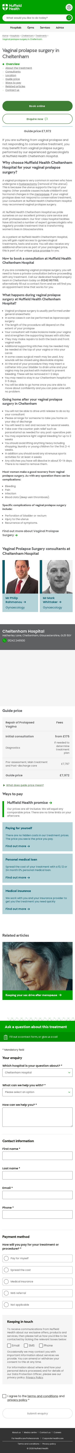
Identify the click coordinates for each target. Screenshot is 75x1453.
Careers (57, 1432)
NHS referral (15, 1293)
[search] (37, 17)
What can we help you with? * (24, 1085)
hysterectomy (28, 184)
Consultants (13, 72)
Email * (7, 1188)
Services (45, 27)
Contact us (12, 90)
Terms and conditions (28, 1443)
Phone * (8, 1208)
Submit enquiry (37, 1413)
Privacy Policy (34, 1377)
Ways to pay (13, 83)
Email (15, 1345)
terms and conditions (42, 1396)
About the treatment (18, 68)
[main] (37, 730)
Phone (48, 1345)
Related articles (15, 86)
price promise (41, 250)
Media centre (30, 1432)
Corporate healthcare (52, 1438)
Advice (60, 27)
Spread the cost (17, 1270)
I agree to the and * (36, 1398)
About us (16, 1432)
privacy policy (17, 1400)
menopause (41, 194)
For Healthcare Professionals (25, 1438)
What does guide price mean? (23, 786)
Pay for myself (16, 1258)
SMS (32, 1345)
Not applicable (16, 1304)
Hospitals (15, 27)
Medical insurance (18, 1281)
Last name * (11, 1168)
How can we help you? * (19, 1105)
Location (10, 75)
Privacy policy (49, 1443)
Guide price (12, 79)
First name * (11, 1149)
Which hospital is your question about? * (32, 1066)
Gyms (30, 27)
